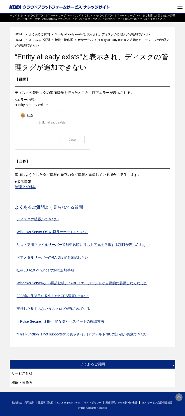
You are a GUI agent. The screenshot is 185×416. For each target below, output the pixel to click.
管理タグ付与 (25, 187)
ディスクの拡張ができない (38, 219)
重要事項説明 (45, 402)
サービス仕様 (22, 373)
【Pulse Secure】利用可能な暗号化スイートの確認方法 (60, 321)
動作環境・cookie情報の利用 (122, 402)
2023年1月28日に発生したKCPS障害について (53, 296)
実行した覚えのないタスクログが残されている (53, 309)
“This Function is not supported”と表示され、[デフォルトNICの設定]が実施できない (82, 334)
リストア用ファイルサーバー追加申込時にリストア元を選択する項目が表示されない (83, 245)
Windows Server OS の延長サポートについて (52, 232)
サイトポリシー (93, 402)
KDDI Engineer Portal (68, 402)
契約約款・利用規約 (23, 402)
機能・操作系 (22, 383)
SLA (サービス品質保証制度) (157, 402)
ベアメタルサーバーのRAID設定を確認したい (52, 257)
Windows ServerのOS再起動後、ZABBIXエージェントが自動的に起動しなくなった (82, 283)
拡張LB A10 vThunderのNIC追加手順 (45, 270)
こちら (76, 19)
